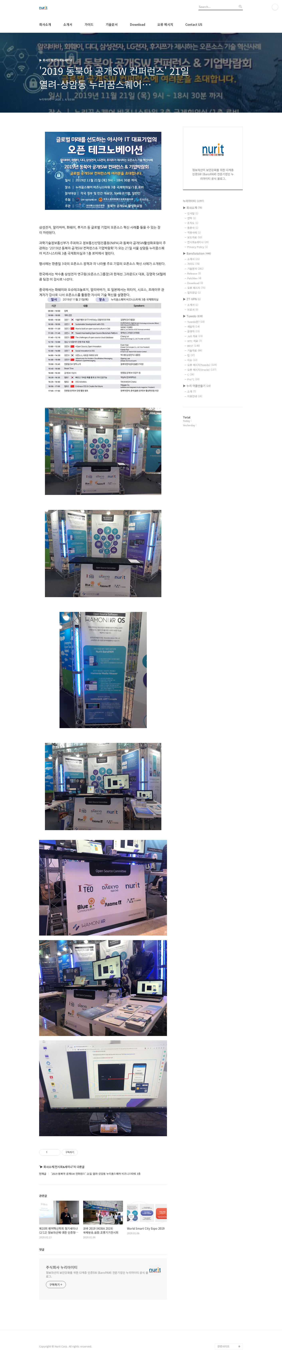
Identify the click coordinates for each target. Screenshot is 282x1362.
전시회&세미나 (198, 242)
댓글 (41, 1249)
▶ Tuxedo (193, 316)
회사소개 (45, 24)
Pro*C (193, 379)
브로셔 (192, 309)
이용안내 (194, 396)
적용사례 (194, 232)
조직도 (192, 223)
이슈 (192, 360)
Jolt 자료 (195, 336)
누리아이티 (193, 201)
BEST (193, 346)
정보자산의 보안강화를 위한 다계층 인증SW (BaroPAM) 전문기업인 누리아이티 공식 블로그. (97, 1274)
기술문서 (112, 24)
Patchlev (194, 278)
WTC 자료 (194, 341)
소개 (191, 391)
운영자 (193, 331)
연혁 (191, 218)
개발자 (193, 326)
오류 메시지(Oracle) (201, 370)
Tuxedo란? (196, 322)
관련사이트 (223, 1346)
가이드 (88, 24)
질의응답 (194, 292)
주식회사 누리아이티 (61, 1267)
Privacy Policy (197, 247)
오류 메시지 (165, 24)
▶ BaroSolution (197, 253)
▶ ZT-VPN (192, 299)
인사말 (192, 213)
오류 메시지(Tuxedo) (202, 365)
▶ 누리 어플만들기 (197, 386)
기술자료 (194, 350)
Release (194, 273)
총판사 (192, 228)
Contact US (193, 24)
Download (137, 24)
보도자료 (194, 237)
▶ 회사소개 (192, 208)
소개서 (67, 24)
